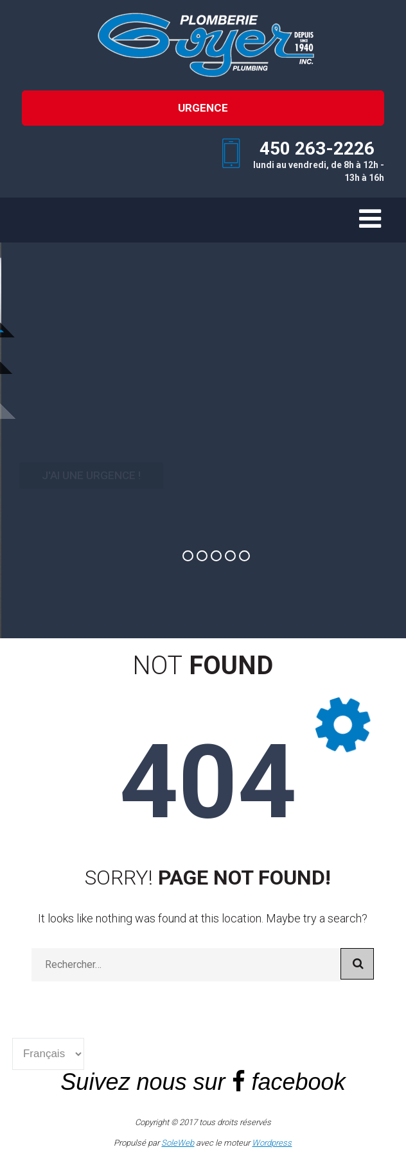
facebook (299, 1082)
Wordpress (272, 1143)
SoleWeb (177, 1143)
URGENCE (203, 107)
